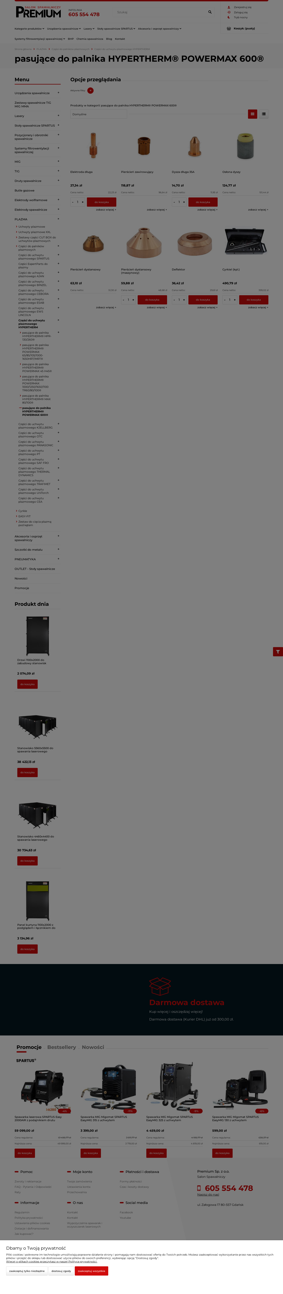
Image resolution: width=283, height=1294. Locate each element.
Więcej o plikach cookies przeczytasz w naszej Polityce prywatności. (51, 1261)
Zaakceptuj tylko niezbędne (27, 1270)
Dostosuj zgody (61, 1270)
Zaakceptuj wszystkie (91, 1270)
